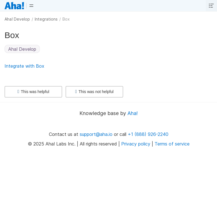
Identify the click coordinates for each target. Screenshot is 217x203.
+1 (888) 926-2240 (148, 134)
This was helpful (33, 91)
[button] (31, 5)
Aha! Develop (17, 19)
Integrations (46, 19)
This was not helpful (94, 91)
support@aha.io (96, 134)
